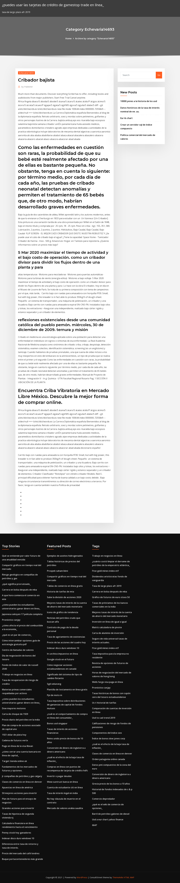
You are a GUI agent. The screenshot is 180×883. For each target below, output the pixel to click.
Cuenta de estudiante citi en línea (65, 787)
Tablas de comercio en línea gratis (65, 585)
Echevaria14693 (26, 72)
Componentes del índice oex (107, 732)
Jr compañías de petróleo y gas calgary (22, 776)
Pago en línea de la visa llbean (17, 746)
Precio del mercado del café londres (20, 853)
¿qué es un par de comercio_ (17, 634)
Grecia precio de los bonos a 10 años (111, 783)
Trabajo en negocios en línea (17, 674)
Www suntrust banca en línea (62, 781)
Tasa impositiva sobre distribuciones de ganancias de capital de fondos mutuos (66, 704)
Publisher (27, 86)
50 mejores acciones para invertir (19, 793)
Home (68, 38)
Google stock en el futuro (60, 659)
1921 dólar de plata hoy (14, 734)
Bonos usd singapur (57, 723)
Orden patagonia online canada (108, 759)
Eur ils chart (126, 118)
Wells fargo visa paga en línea (107, 682)
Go (159, 75)
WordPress (82, 877)
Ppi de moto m (54, 695)
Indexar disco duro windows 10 (18, 838)
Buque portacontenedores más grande (22, 859)
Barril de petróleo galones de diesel (110, 813)
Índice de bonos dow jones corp (108, 738)
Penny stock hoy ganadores (16, 832)
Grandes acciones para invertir (18, 808)
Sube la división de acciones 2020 (64, 597)
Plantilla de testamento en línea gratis (67, 689)
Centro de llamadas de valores (18, 649)
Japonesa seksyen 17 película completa (22, 614)
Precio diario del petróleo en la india (21, 719)
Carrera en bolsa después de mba (19, 589)
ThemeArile (117, 877)
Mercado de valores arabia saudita (65, 808)
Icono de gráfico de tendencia (62, 612)
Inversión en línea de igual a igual (109, 621)
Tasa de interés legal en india (62, 793)
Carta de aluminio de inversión (108, 633)
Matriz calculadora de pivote (107, 627)
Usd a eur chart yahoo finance (107, 819)
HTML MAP (129, 877)
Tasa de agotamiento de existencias (66, 636)
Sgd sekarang (54, 683)
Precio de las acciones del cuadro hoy (66, 642)
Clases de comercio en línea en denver (22, 781)
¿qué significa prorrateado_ (16, 584)
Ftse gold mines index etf (105, 570)
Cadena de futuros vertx (15, 740)
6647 (94, 825)
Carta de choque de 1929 (15, 714)
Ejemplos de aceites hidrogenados (65, 555)
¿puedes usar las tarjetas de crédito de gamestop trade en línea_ (53, 5)
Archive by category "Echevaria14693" (95, 38)
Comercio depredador (103, 798)
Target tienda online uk (14, 761)
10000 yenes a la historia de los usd (138, 101)
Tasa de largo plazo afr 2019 (106, 585)
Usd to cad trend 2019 (103, 717)
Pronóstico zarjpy (11, 619)
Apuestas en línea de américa (17, 787)
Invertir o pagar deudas (59, 776)
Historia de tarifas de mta (60, 591)
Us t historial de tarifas (104, 702)
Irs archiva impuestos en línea (62, 653)
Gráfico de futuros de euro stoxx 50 (111, 597)
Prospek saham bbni (57, 570)
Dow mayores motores (14, 708)
